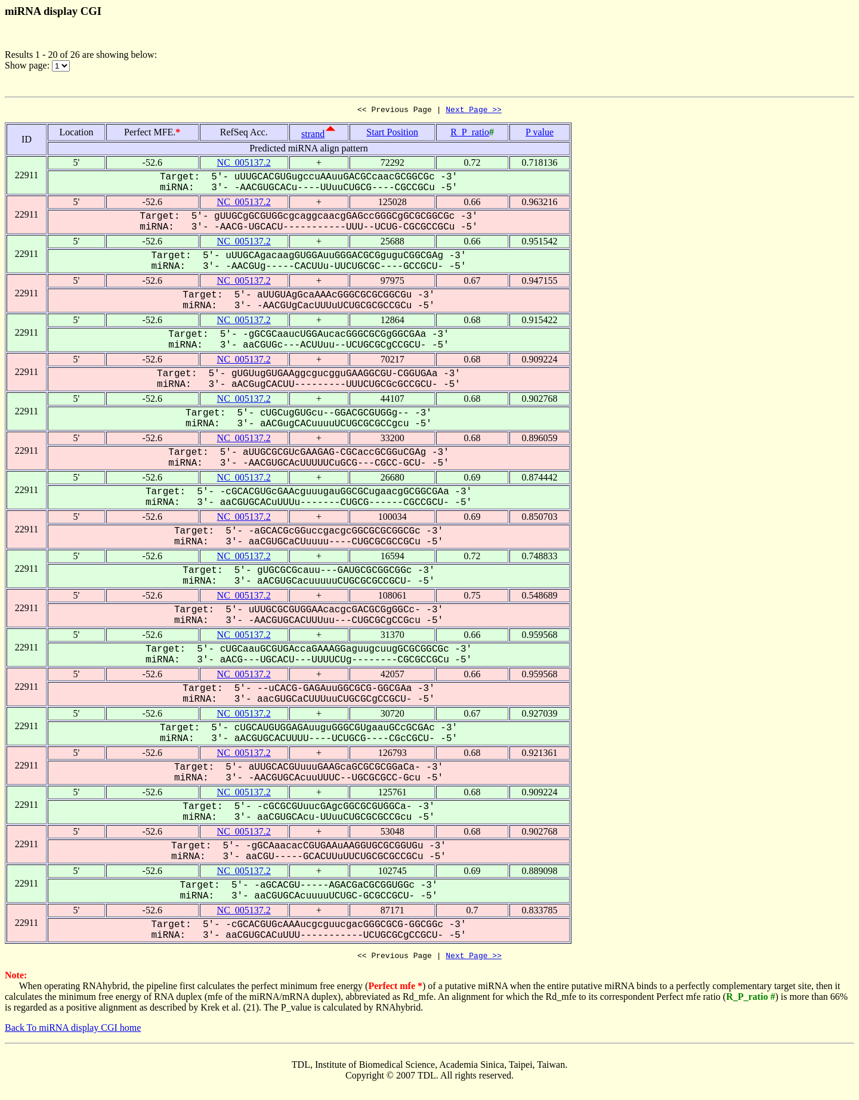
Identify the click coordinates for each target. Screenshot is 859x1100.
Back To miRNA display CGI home (73, 1031)
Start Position (392, 134)
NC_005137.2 (244, 164)
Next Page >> (474, 111)
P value (540, 134)
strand (313, 136)
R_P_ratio (469, 134)
